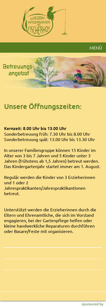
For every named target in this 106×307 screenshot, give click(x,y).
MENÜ (96, 47)
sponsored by (92, 304)
